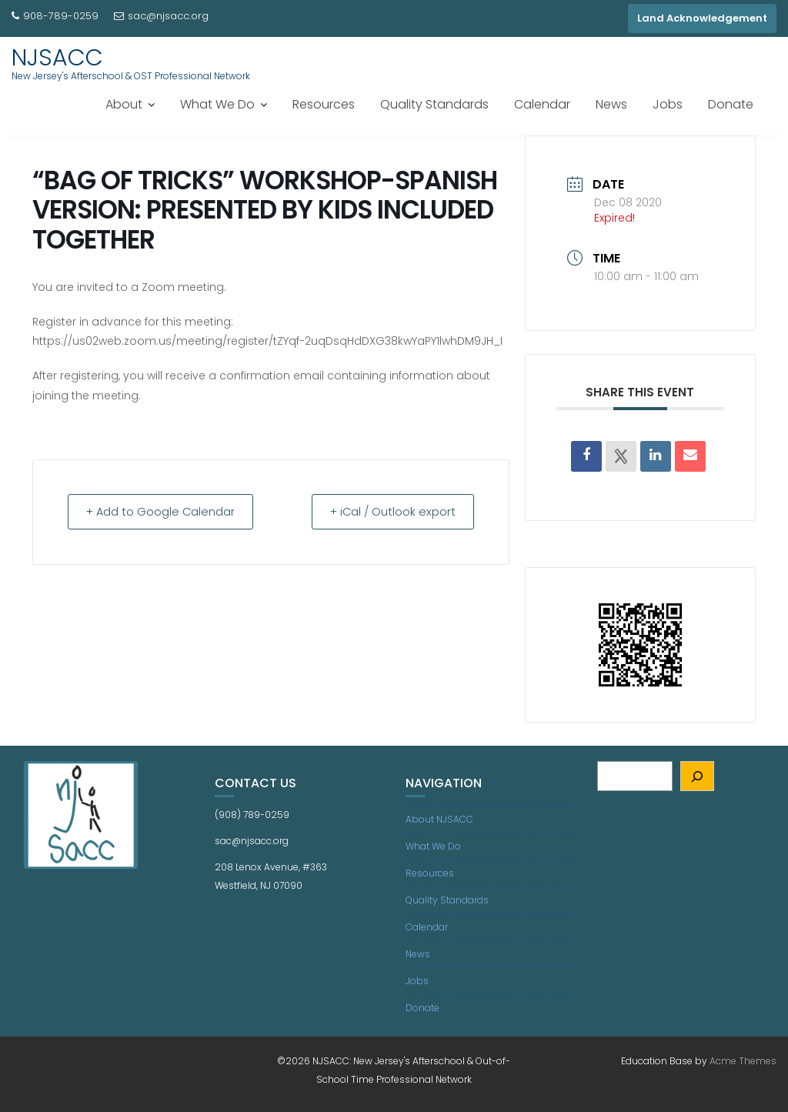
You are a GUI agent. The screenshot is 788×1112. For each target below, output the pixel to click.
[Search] (697, 776)
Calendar (542, 104)
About (123, 104)
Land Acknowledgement (702, 18)
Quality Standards (434, 104)
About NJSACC (439, 819)
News (611, 104)
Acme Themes (743, 1060)
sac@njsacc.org (161, 15)
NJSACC (57, 58)
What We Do (217, 104)
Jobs (668, 104)
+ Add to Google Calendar (165, 511)
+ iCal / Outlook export (388, 511)
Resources (323, 104)
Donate (730, 104)
